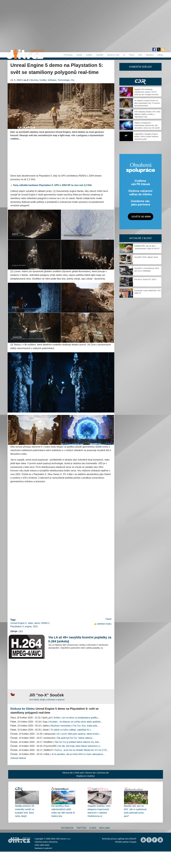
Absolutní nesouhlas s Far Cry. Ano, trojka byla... (74, 725)
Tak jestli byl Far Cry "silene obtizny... (75, 738)
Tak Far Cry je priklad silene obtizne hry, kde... (78, 742)
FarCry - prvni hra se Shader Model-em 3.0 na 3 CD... (82, 750)
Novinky (34, 80)
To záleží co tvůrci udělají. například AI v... (71, 730)
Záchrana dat (103, 773)
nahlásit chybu (104, 624)
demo (37, 623)
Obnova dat (90, 773)
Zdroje (160, 55)
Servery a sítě (113, 55)
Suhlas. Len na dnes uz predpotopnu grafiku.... (76, 717)
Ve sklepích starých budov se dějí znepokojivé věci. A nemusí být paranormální (147, 103)
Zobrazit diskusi (18, 758)
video (30, 623)
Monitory (150, 55)
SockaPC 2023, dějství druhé (146, 257)
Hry (72, 80)
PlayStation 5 (17, 626)
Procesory (68, 55)
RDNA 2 (45, 623)
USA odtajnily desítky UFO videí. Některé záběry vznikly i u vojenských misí (147, 114)
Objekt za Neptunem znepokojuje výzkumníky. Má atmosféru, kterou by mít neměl (147, 125)
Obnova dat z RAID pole (73, 773)
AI (124, 55)
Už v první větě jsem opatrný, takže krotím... (79, 734)
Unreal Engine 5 (18, 623)
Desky (79, 55)
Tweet (108, 619)
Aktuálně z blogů (140, 238)
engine (28, 626)
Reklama (104, 828)
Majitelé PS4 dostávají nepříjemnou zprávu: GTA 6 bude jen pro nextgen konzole (146, 92)
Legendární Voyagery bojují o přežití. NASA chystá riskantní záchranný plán (146, 136)
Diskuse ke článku (22, 708)
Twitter (81, 828)
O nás (92, 828)
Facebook (67, 828)
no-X (26, 80)
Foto (140, 55)
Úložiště (99, 55)
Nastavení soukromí (43, 848)
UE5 (21, 631)
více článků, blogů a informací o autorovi (47, 700)
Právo (131, 55)
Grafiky (89, 55)
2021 (35, 626)
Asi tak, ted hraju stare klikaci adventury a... (80, 746)
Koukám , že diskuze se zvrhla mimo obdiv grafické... (75, 722)
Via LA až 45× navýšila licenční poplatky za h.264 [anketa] (79, 639)
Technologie (64, 80)
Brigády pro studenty (85, 776)
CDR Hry (140, 81)
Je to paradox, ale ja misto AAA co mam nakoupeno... (78, 754)
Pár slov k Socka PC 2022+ (145, 279)
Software (52, 80)
